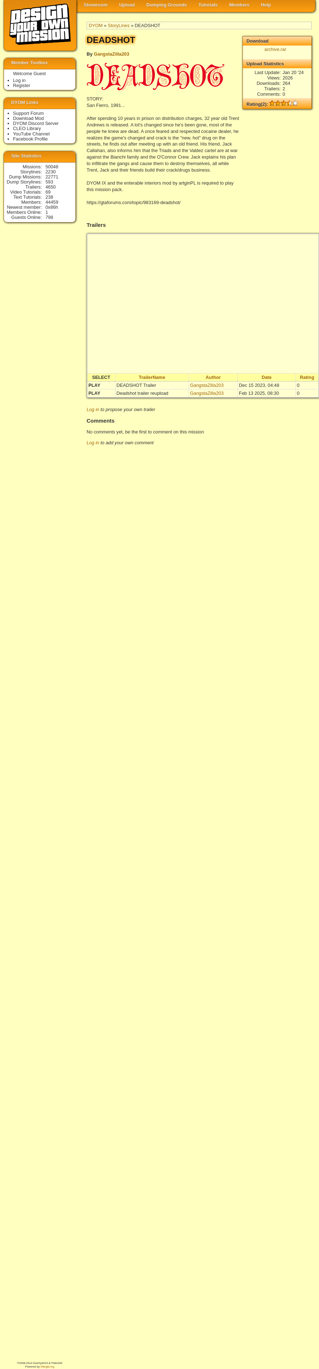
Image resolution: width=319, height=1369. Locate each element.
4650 (50, 187)
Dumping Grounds (167, 5)
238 (49, 197)
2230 (50, 171)
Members (239, 5)
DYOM (95, 25)
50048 (51, 166)
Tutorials (208, 5)
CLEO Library (27, 128)
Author (213, 377)
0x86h (51, 207)
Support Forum (28, 113)
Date (267, 377)
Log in (93, 409)
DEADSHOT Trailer (136, 385)
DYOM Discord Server (36, 123)
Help (266, 5)
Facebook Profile (30, 139)
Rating (307, 377)
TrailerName (152, 377)
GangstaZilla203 (111, 54)
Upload (127, 5)
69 (48, 192)
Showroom (96, 5)
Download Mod (28, 118)
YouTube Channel (31, 134)
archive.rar (275, 49)
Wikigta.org (47, 1366)
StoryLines (119, 25)
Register (21, 85)
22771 (51, 177)
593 (49, 182)
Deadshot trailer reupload (143, 393)
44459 (51, 202)
